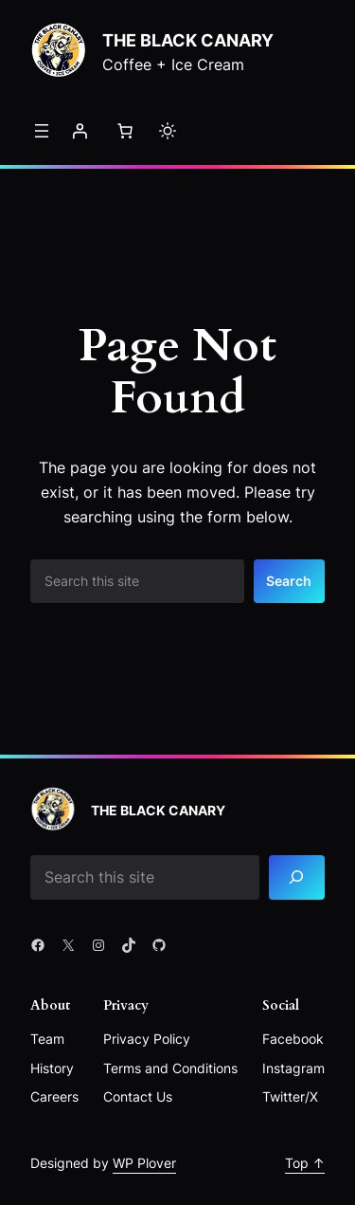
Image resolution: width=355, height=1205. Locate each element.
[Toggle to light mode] (167, 131)
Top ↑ (305, 1163)
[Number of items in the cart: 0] (125, 131)
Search (288, 581)
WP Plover (144, 1163)
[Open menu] (41, 130)
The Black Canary (188, 39)
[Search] (297, 877)
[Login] (79, 131)
